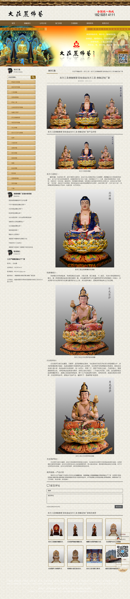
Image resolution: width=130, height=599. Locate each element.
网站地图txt (88, 588)
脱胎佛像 (95, 475)
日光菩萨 (86, 183)
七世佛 (45, 581)
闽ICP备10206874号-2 (69, 588)
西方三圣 (74, 177)
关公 (70, 584)
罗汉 (73, 584)
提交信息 (119, 506)
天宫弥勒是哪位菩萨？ (16, 209)
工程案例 (74, 23)
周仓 (29, 584)
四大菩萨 (109, 584)
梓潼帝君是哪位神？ (15, 213)
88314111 (121, 539)
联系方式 (105, 23)
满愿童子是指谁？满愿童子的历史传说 (21, 247)
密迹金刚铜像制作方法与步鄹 (18, 200)
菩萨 (101, 177)
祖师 (45, 584)
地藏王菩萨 (64, 584)
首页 (13, 23)
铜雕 (77, 475)
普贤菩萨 (50, 584)
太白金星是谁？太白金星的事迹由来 (20, 217)
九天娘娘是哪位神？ (15, 226)
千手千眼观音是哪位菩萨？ (17, 204)
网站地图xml (80, 588)
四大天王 (57, 584)
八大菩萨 (116, 584)
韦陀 (77, 584)
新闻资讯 (90, 23)
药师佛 (106, 177)
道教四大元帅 (101, 584)
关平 (90, 584)
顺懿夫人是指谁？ (14, 234)
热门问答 (58, 23)
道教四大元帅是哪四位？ (16, 221)
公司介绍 (43, 23)
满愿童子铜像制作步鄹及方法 (18, 238)
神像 (87, 475)
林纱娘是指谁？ (14, 230)
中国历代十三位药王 (15, 243)
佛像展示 (27, 23)
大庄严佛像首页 (77, 71)
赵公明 (85, 584)
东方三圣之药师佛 (81, 269)
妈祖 (80, 584)
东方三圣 (86, 71)
